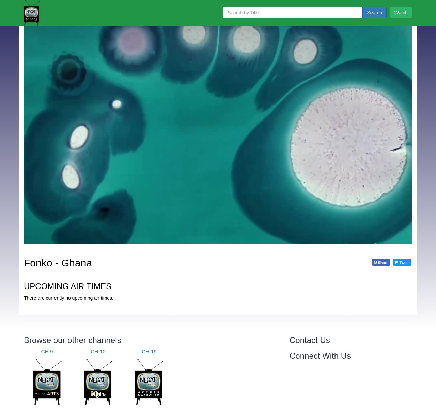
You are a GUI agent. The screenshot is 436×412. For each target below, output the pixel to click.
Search (374, 12)
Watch (401, 12)
